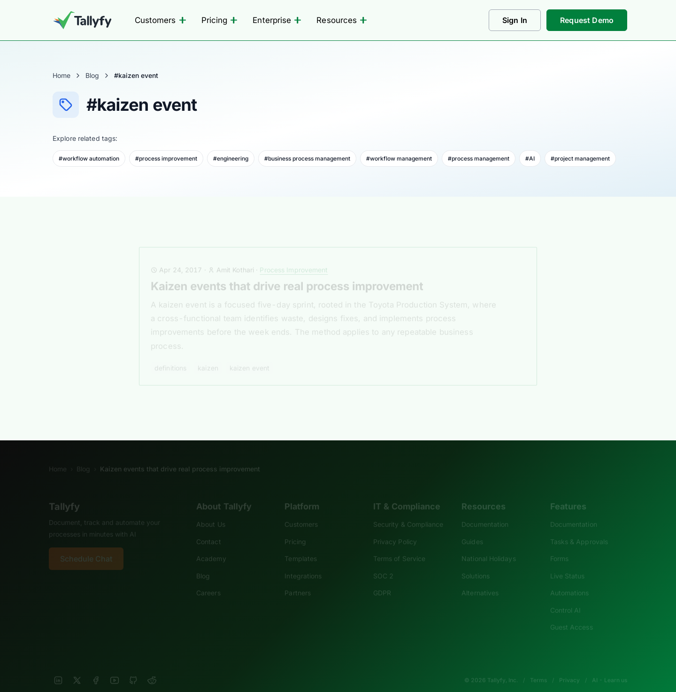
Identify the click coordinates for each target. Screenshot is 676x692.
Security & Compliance (408, 511)
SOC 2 (383, 563)
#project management (580, 158)
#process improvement (166, 158)
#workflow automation (89, 158)
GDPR (382, 580)
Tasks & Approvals (579, 529)
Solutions (475, 563)
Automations (569, 580)
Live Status (567, 563)
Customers (160, 20)
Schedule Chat (86, 546)
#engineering (230, 158)
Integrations (303, 563)
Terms (538, 667)
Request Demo (587, 20)
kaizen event (249, 355)
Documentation (484, 511)
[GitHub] (133, 667)
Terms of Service (399, 546)
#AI (530, 158)
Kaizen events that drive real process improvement (287, 273)
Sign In (514, 20)
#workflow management (399, 158)
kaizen (208, 355)
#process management (478, 158)
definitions (170, 355)
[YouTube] (114, 667)
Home (61, 75)
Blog (92, 75)
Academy (211, 546)
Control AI (565, 597)
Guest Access (571, 614)
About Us (210, 511)
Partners (297, 580)
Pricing (219, 20)
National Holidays (488, 546)
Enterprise (277, 20)
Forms (559, 546)
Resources (341, 20)
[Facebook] (95, 667)
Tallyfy (64, 494)
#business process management (307, 158)
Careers (208, 580)
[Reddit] (152, 667)
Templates (300, 546)
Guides (472, 529)
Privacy (569, 667)
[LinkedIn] (58, 667)
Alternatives (480, 580)
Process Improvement (294, 257)
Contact (208, 529)
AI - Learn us (609, 667)
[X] (77, 667)
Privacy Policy (395, 529)
